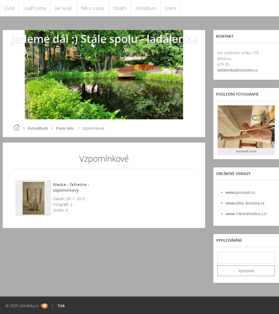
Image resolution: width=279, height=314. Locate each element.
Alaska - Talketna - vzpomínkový (71, 187)
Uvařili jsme (34, 8)
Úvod (9, 8)
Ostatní (120, 8)
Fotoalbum (145, 8)
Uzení (170, 8)
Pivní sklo (65, 128)
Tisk (61, 305)
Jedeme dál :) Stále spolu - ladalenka (104, 38)
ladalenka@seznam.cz (237, 70)
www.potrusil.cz (240, 192)
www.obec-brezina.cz (245, 203)
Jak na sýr (63, 8)
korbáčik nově (246, 151)
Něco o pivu (92, 8)
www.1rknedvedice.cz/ (246, 213)
